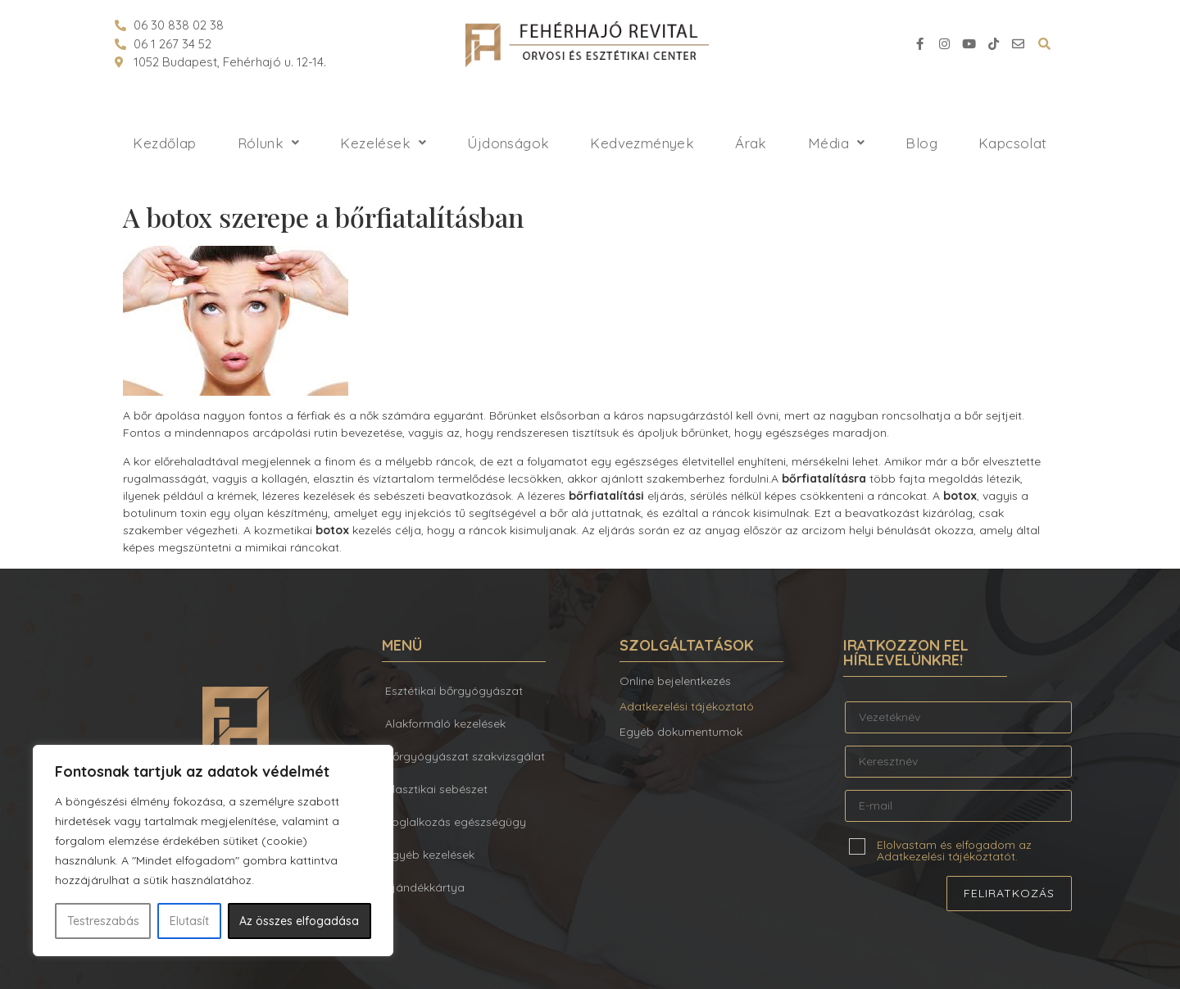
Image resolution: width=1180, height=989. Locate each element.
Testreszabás (103, 921)
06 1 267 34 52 (172, 44)
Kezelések (383, 143)
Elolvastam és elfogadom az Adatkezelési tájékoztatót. (954, 849)
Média (836, 143)
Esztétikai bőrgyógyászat (454, 690)
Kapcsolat (1012, 143)
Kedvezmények (642, 143)
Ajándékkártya (425, 887)
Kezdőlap (164, 143)
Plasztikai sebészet (436, 789)
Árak (751, 143)
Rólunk (269, 143)
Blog (921, 143)
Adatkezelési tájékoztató (687, 706)
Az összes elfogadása (299, 921)
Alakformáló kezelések (445, 723)
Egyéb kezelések (429, 854)
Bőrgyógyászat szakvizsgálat (465, 756)
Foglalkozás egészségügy (455, 821)
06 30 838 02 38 (179, 25)
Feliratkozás (1009, 893)
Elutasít (189, 921)
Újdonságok (508, 143)
